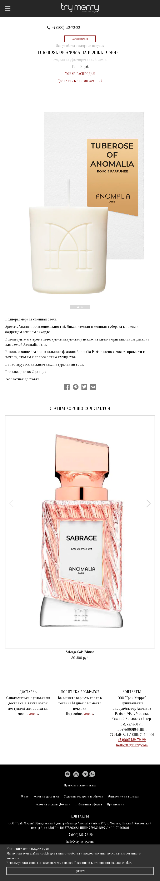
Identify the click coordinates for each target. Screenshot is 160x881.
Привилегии (115, 804)
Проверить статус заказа (80, 785)
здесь (33, 713)
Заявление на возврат (123, 796)
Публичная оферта (88, 804)
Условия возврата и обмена (83, 796)
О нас (25, 796)
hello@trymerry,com (132, 745)
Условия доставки (46, 796)
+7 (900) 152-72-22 (66, 27)
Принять (80, 871)
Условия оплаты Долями (52, 804)
